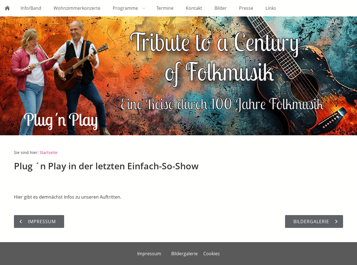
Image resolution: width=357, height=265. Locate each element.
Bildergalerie (184, 253)
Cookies (211, 253)
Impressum (149, 253)
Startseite (48, 152)
